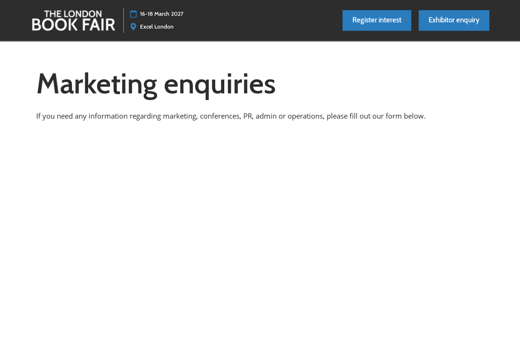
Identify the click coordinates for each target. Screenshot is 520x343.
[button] (376, 20)
